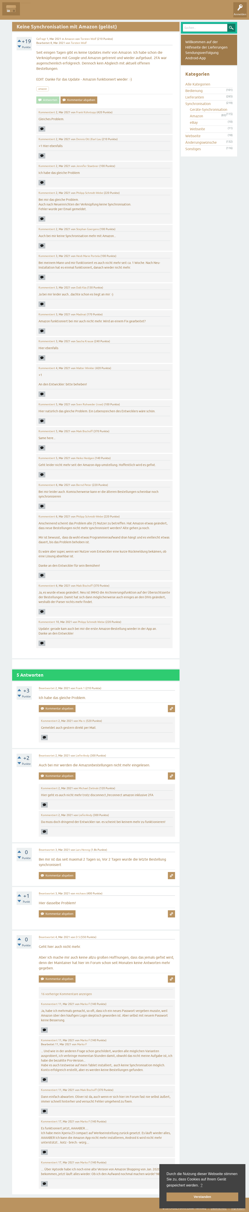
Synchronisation (198, 104)
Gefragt (41, 39)
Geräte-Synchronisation (208, 109)
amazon (42, 89)
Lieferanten (194, 97)
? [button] (202, 1185)
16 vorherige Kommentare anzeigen (66, 994)
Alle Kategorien (197, 84)
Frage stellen (107, 12)
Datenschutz (219, 1208)
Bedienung (194, 91)
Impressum (238, 1208)
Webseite (197, 129)
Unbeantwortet (52, 12)
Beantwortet (47, 688)
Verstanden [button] (202, 1197)
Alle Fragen (30, 12)
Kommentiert (47, 112)
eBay (194, 122)
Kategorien (88, 12)
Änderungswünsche (201, 142)
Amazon (70, 39)
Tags (71, 12)
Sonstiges (193, 149)
